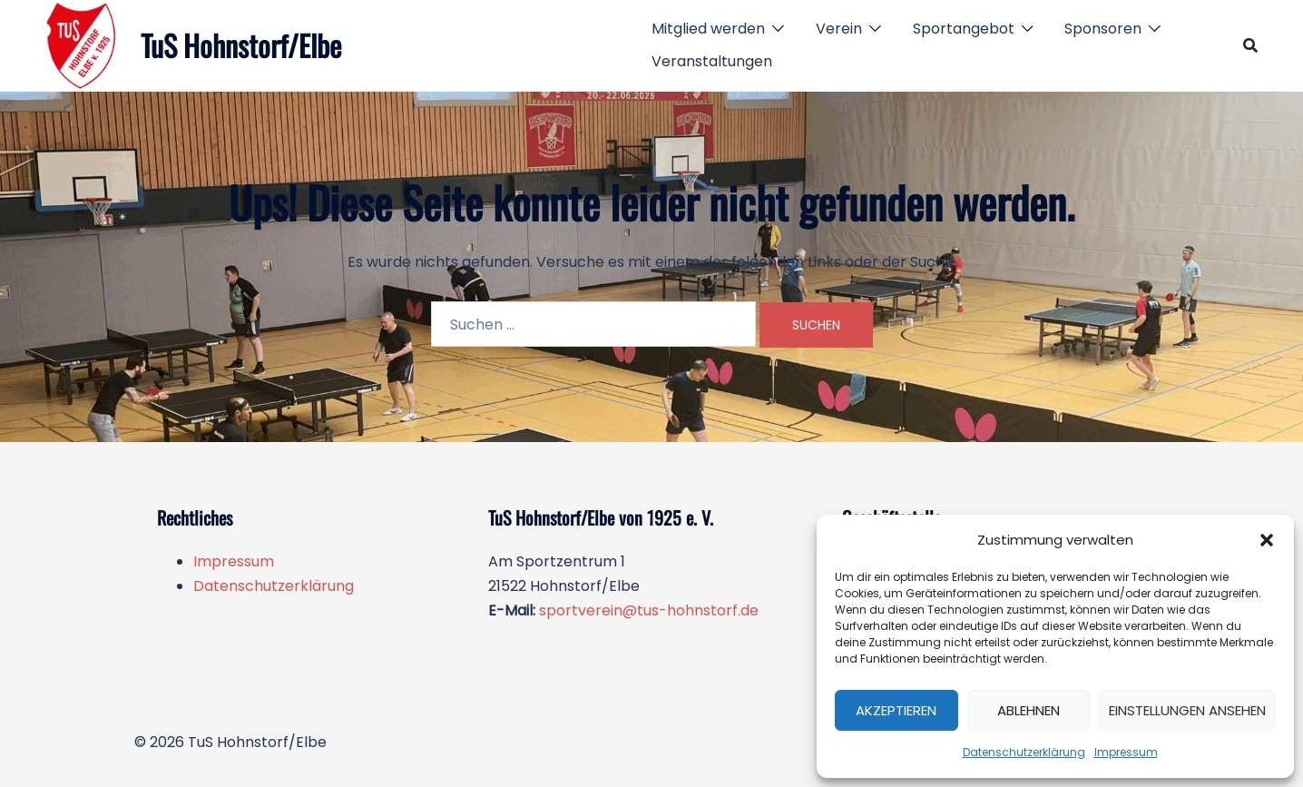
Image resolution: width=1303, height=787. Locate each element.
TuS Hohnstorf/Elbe (241, 45)
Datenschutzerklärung (1024, 752)
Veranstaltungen (712, 61)
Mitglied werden (708, 28)
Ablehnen (1028, 710)
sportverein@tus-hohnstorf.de (649, 610)
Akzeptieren (896, 710)
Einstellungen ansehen (1187, 710)
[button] (1267, 540)
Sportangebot (963, 28)
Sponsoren (1102, 28)
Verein (839, 28)
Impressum (1126, 752)
